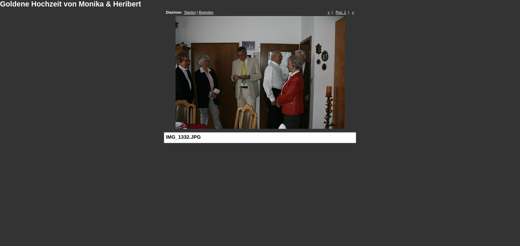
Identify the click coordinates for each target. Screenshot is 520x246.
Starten (190, 12)
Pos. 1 (341, 12)
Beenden (206, 12)
